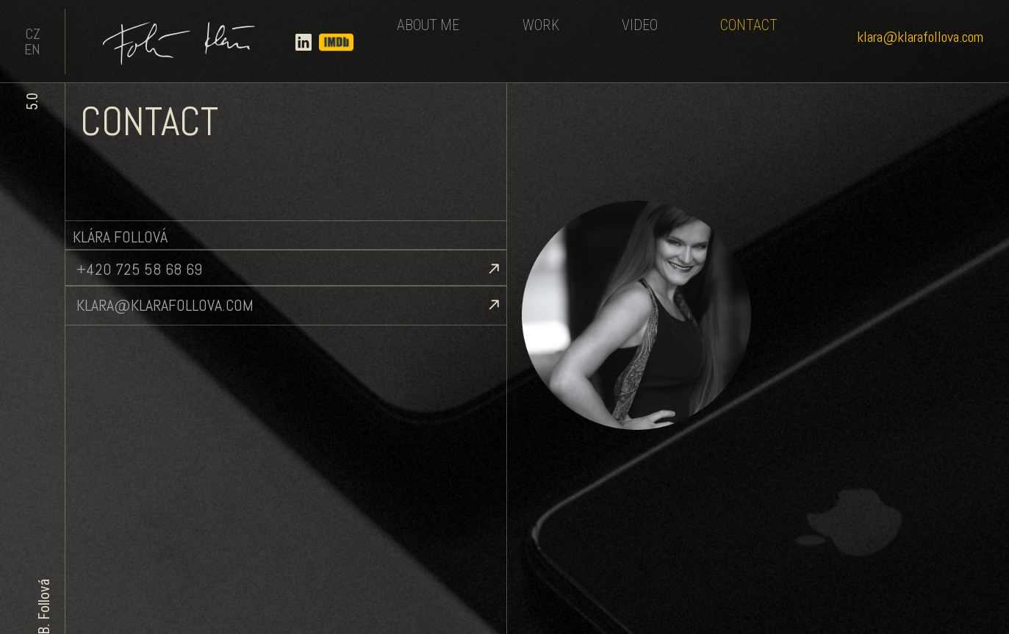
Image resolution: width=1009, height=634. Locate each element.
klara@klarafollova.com (920, 36)
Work (541, 25)
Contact (749, 25)
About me (428, 25)
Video (640, 25)
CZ (32, 33)
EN (32, 49)
